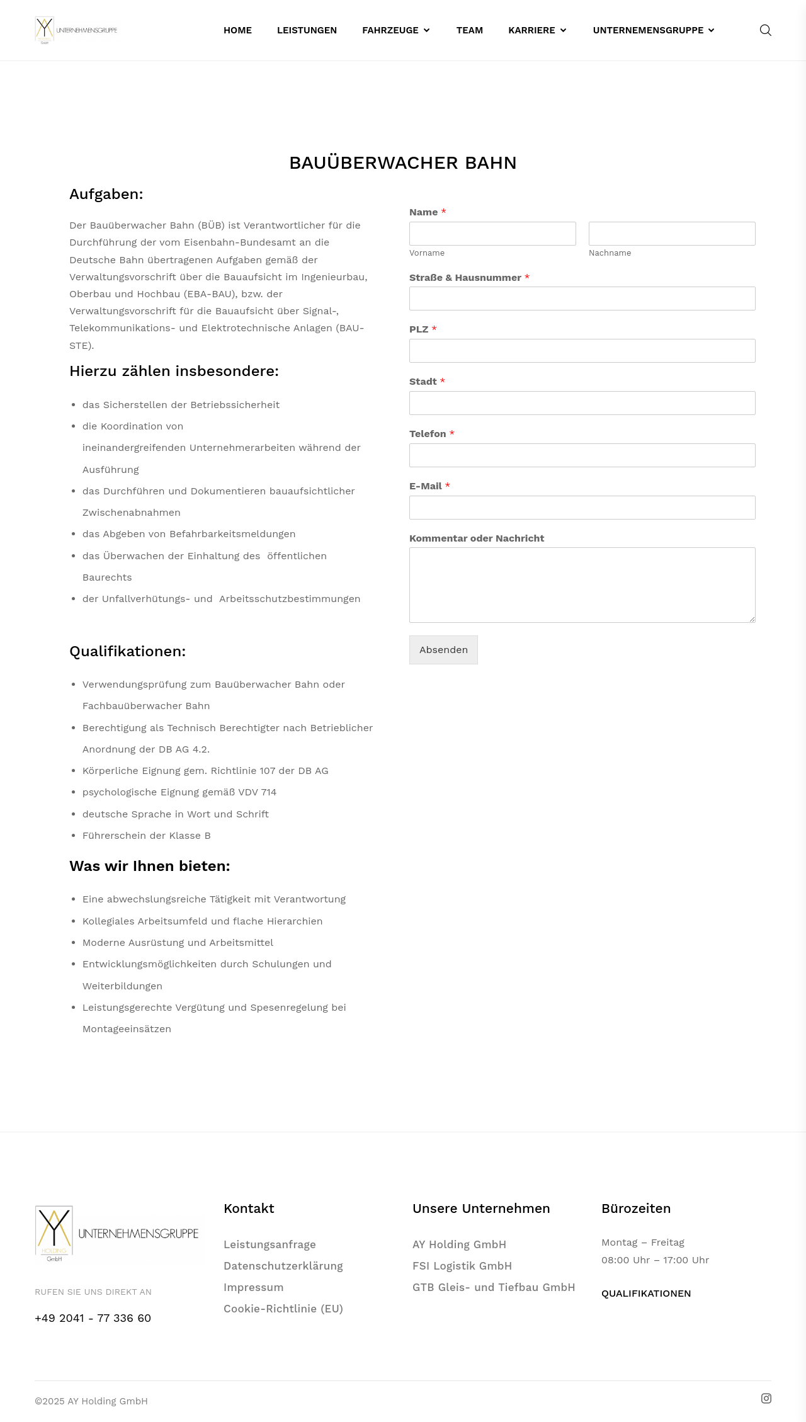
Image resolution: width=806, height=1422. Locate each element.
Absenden (443, 650)
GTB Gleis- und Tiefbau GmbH (494, 1287)
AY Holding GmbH (459, 1244)
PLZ (423, 329)
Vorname (427, 253)
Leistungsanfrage (270, 1244)
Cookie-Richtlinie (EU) (283, 1308)
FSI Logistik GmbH (462, 1266)
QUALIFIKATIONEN (646, 1293)
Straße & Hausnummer (469, 277)
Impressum (254, 1287)
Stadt (427, 381)
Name (427, 212)
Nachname (610, 253)
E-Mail (429, 486)
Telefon (432, 434)
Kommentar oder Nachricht (476, 538)
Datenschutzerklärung (283, 1266)
